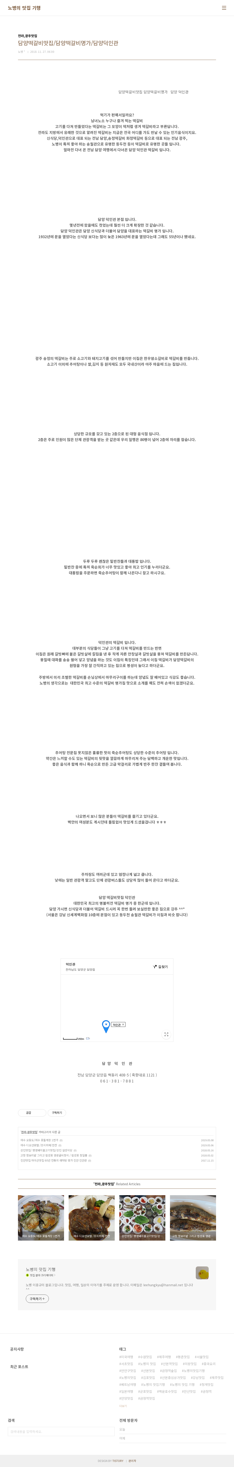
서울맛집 (203, 1356)
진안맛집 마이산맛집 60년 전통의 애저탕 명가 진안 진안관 (53, 1160)
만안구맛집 (128, 1370)
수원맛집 (146, 1356)
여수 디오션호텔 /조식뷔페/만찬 (38, 1145)
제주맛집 (218, 1377)
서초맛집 (127, 1363)
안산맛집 (190, 1391)
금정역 (207, 1391)
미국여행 (127, 1356)
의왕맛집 (191, 1363)
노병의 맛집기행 (154, 1384)
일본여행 (127, 1391)
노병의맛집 (128, 1377)
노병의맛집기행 (194, 1370)
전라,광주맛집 (29, 1132)
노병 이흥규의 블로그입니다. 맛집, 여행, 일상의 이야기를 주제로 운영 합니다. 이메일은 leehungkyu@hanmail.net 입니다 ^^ (109, 1287)
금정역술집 (169, 1370)
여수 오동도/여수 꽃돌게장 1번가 (39, 1140)
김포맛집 (149, 1377)
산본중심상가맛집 (174, 1377)
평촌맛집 (184, 1356)
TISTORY (117, 1461)
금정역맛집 (147, 1398)
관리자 (132, 1461)
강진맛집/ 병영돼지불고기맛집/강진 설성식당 (46, 1150)
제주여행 (165, 1356)
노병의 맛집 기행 (24, 8)
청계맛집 (208, 1384)
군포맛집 (146, 1391)
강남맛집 (199, 1377)
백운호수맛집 (168, 1391)
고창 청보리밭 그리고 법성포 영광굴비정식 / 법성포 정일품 (53, 1155)
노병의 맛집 (148, 1363)
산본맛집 (149, 1370)
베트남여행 (128, 1384)
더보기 (123, 1406)
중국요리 (210, 1363)
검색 (110, 1431)
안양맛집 (127, 1398)
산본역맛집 (170, 1363)
